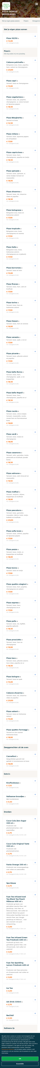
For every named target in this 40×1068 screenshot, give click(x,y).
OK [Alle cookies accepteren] (20, 1059)
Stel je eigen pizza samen (11, 21)
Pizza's (26, 21)
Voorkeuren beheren (8, 1049)
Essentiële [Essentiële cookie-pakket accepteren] (20, 1064)
